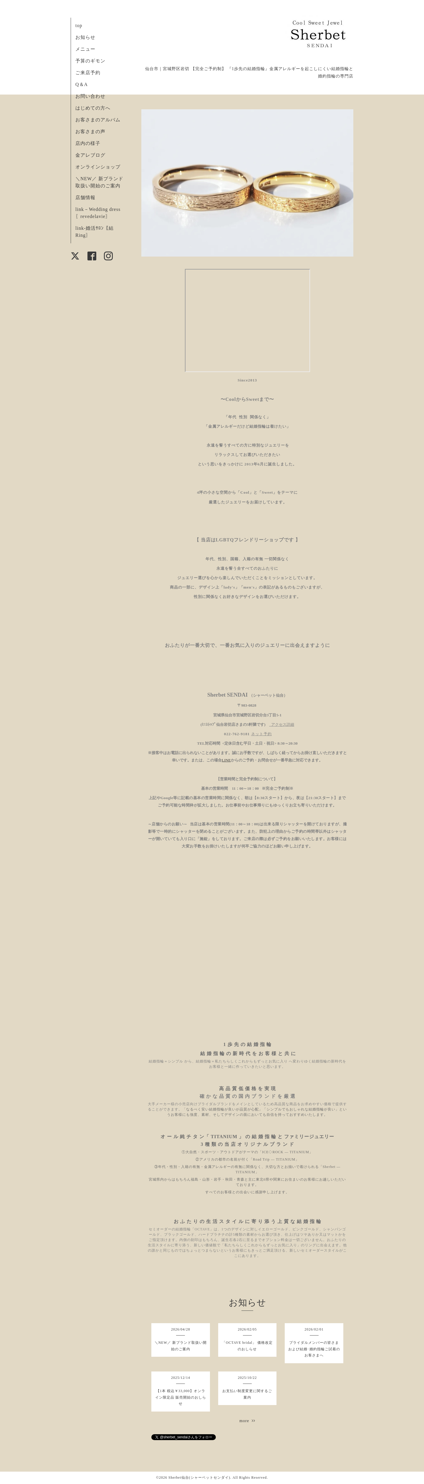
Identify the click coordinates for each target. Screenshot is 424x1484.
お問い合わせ (90, 96)
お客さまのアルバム (97, 119)
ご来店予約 (87, 72)
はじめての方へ (92, 107)
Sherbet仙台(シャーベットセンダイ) (199, 1477)
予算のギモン (90, 60)
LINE (226, 760)
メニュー (85, 49)
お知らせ (85, 37)
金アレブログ (90, 155)
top (78, 25)
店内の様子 (87, 143)
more (247, 1421)
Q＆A (81, 84)
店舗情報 (85, 197)
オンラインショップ (97, 166)
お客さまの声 (90, 131)
